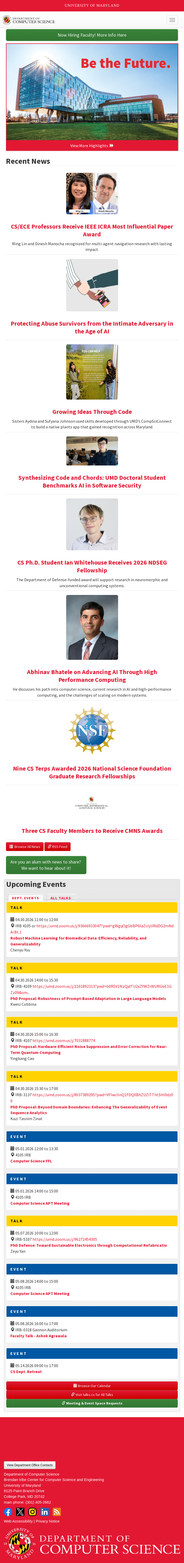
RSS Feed (57, 846)
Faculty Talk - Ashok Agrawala (38, 1335)
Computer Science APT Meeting (40, 1203)
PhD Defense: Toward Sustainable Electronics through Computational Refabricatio (88, 1245)
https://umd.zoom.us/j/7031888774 (63, 1040)
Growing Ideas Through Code (92, 412)
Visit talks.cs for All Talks (92, 1394)
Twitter (20, 1512)
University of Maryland (92, 6)
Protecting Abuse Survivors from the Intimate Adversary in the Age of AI (92, 327)
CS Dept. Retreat (26, 1371)
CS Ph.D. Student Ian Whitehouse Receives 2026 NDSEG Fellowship (92, 566)
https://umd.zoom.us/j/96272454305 (64, 1239)
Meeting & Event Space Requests (92, 1403)
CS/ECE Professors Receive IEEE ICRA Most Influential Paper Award (92, 230)
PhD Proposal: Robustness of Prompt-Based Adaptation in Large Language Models (88, 998)
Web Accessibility (18, 1521)
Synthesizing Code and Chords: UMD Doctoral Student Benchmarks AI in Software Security (92, 481)
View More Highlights (92, 145)
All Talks (61, 898)
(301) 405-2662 (38, 1502)
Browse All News (24, 846)
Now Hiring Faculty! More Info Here (92, 35)
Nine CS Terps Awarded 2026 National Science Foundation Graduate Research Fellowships (92, 772)
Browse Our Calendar (92, 1385)
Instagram (32, 1512)
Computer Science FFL (31, 1160)
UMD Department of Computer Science (74, 19)
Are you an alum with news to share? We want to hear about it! (46, 865)
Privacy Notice (48, 1521)
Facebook (8, 1512)
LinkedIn (44, 1512)
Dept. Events (28, 897)
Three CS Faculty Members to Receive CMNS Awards (92, 831)
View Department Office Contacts (30, 1465)
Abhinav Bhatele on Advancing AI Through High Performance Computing (92, 676)
